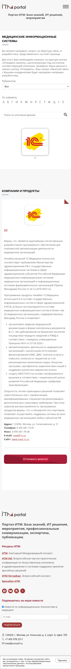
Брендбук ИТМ (11, 581)
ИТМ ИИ (7, 558)
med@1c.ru (19, 435)
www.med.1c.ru (20, 439)
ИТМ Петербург (11, 575)
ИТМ (5, 553)
